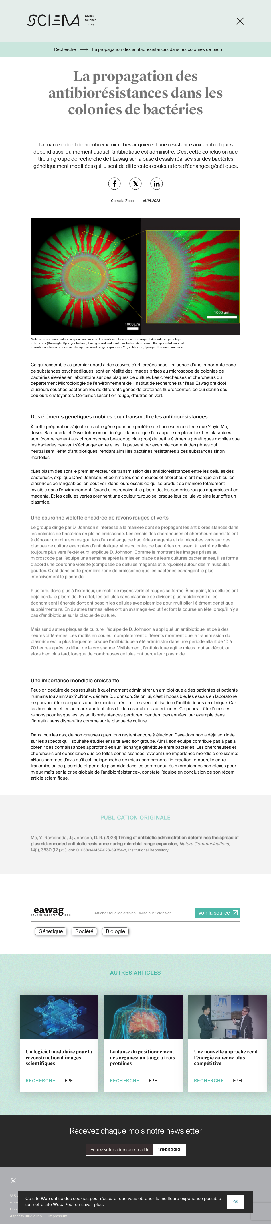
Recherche (65, 49)
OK (235, 1201)
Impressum (58, 1216)
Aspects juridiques (26, 1216)
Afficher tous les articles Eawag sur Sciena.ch (133, 913)
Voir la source (214, 912)
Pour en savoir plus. (84, 1204)
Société (84, 931)
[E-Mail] (120, 1150)
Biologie (115, 931)
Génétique (51, 931)
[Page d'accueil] (67, 21)
